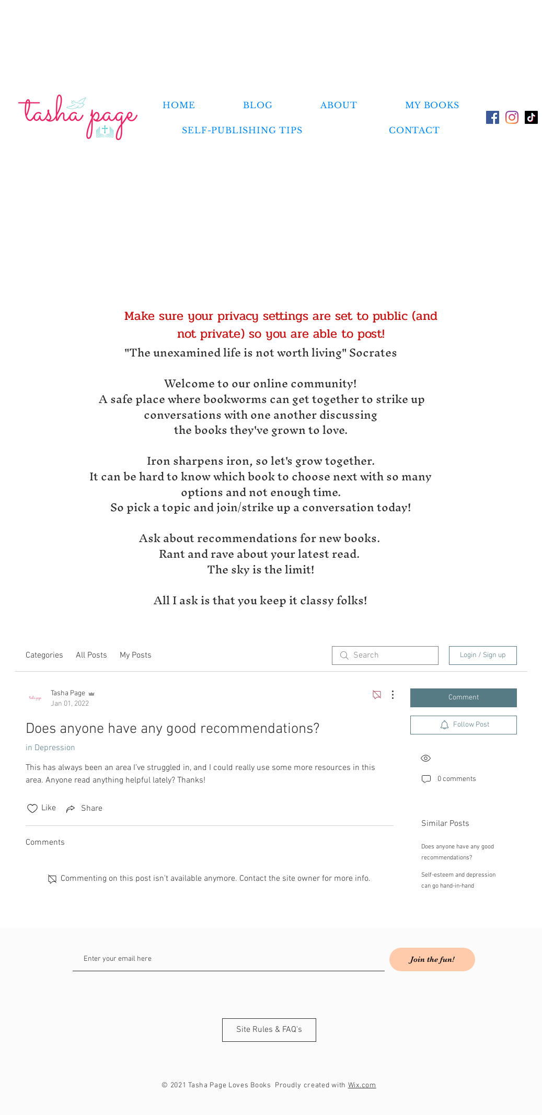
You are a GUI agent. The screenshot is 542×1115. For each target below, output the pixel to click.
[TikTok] (531, 117)
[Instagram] (511, 117)
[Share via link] (83, 808)
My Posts (136, 655)
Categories (44, 655)
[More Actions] (387, 694)
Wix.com (362, 1085)
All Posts (91, 655)
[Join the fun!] (432, 959)
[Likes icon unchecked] (32, 808)
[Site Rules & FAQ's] (269, 1030)
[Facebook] (492, 117)
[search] (385, 655)
